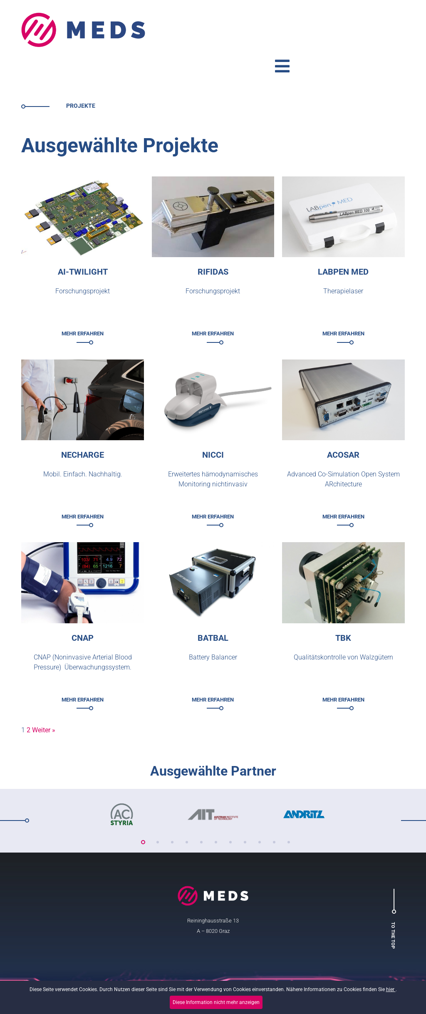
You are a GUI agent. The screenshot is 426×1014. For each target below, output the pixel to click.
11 (289, 807)
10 (274, 807)
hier (391, 992)
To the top (389, 900)
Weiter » (43, 695)
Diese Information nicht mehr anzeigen (216, 1002)
